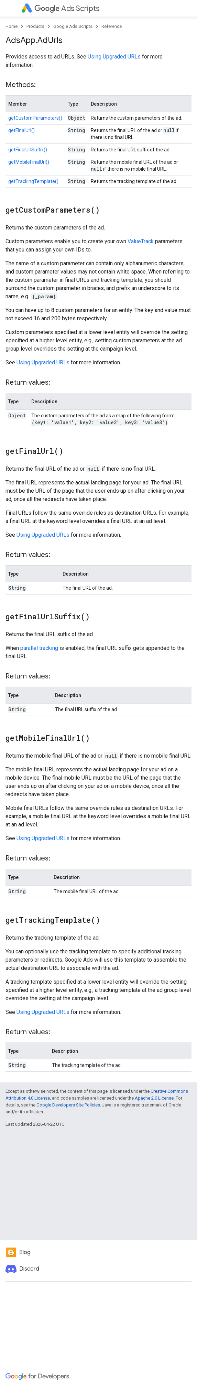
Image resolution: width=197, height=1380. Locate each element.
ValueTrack (141, 241)
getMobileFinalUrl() (28, 162)
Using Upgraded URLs (114, 56)
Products (35, 26)
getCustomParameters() (35, 118)
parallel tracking (39, 648)
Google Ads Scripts (72, 26)
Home (12, 26)
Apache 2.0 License (154, 1098)
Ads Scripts (66, 8)
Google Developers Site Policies (68, 1105)
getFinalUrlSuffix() (27, 149)
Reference (111, 26)
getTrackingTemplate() (33, 181)
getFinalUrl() (21, 130)
